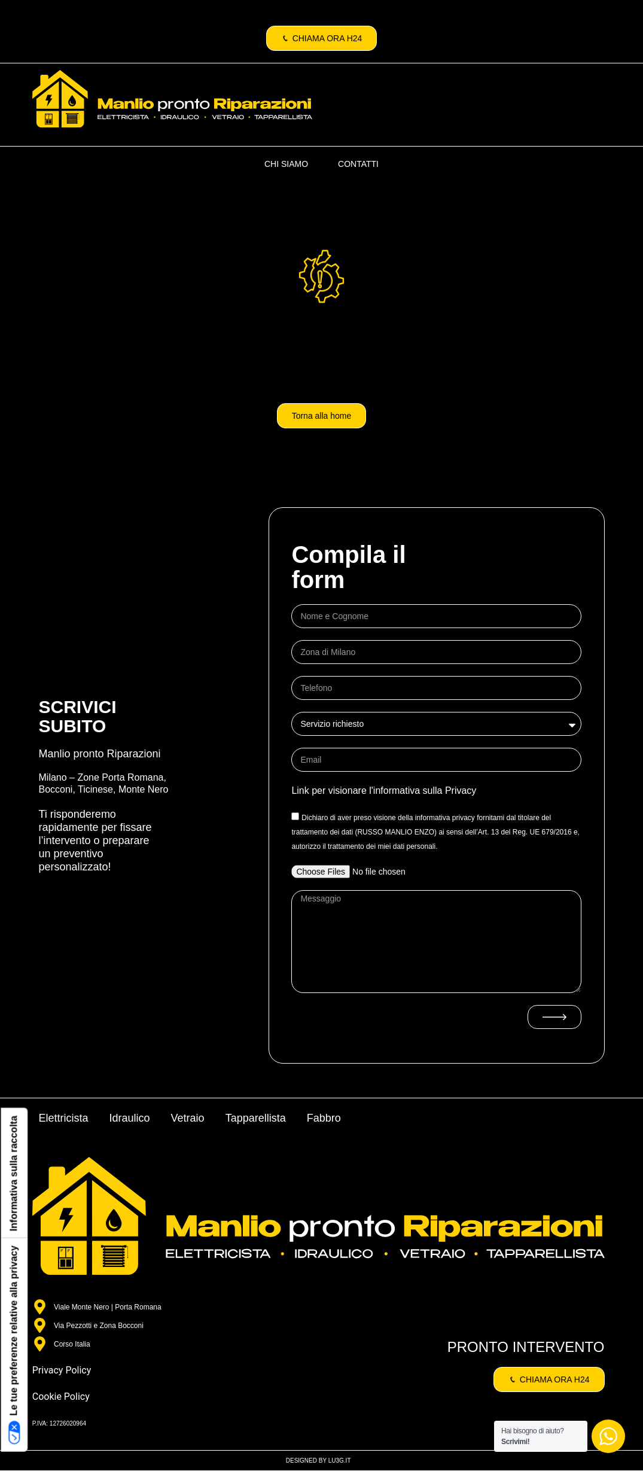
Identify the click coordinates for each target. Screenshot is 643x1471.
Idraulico (129, 1118)
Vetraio (188, 1118)
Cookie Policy (61, 1396)
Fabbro (324, 1118)
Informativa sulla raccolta (13, 1173)
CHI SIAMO (286, 164)
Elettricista (64, 1118)
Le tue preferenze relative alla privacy (14, 1345)
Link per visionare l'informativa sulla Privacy (383, 790)
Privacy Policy (62, 1370)
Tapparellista (255, 1118)
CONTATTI (358, 164)
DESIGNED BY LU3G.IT (318, 1460)
